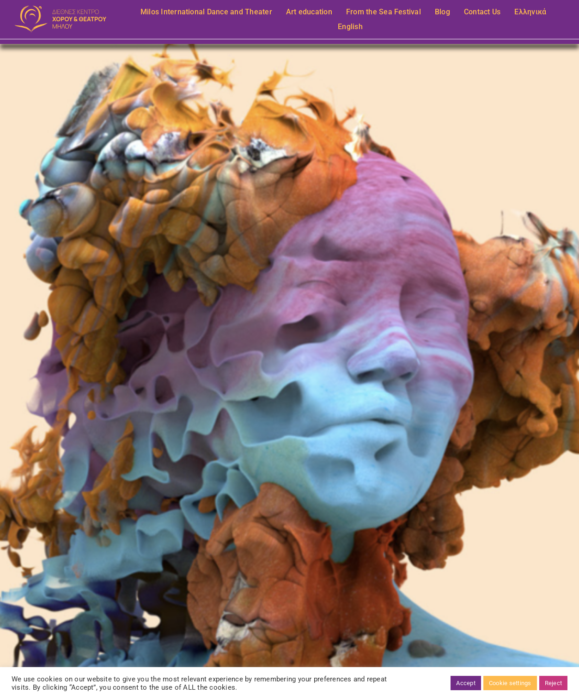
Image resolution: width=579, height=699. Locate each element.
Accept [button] (465, 683)
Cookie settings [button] (510, 683)
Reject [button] (553, 683)
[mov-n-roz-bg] (60, 9)
